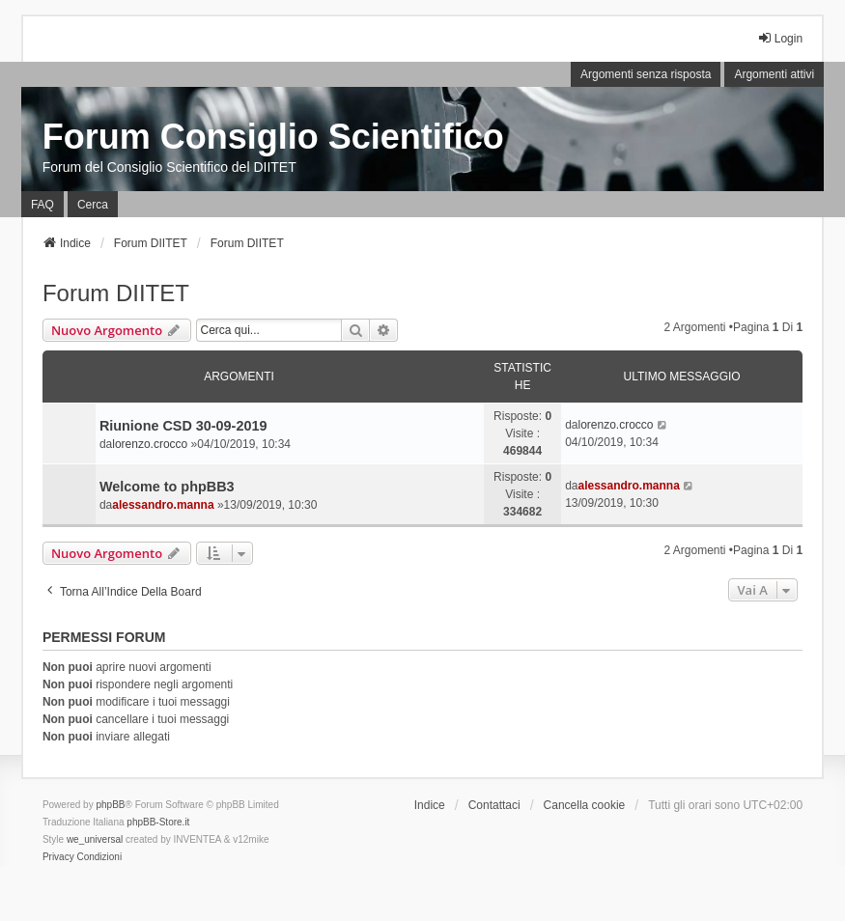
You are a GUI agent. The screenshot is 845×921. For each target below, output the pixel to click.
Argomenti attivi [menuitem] (774, 74)
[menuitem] (58, 857)
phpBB (110, 804)
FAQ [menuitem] (42, 204)
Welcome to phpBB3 (167, 486)
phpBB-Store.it (158, 822)
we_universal (95, 839)
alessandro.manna (162, 505)
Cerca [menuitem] (92, 204)
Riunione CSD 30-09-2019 (183, 425)
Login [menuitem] (780, 38)
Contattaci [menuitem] (494, 805)
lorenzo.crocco (149, 444)
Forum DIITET (115, 293)
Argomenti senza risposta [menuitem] (645, 74)
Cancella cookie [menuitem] (585, 805)
